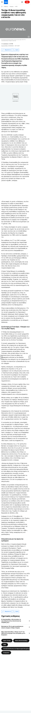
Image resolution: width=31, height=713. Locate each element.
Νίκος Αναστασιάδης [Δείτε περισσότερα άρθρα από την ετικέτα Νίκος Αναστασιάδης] (21, 640)
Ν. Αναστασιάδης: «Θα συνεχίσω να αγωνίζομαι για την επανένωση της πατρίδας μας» (11, 621)
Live (27, 2)
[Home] (1, 6)
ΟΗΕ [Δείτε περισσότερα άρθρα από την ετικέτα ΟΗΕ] (4, 644)
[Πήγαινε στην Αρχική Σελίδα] (6, 2)
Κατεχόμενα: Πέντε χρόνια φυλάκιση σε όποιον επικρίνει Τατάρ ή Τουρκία (12, 627)
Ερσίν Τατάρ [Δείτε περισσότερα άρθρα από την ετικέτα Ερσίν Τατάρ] (6, 640)
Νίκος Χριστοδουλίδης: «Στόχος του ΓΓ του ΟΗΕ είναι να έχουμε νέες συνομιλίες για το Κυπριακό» (13, 633)
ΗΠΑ (16, 6)
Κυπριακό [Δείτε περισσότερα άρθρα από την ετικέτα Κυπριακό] (6, 652)
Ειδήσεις (6, 6)
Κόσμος (11, 6)
